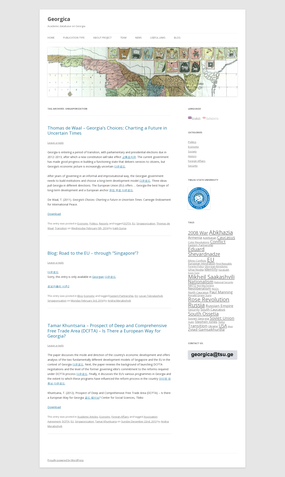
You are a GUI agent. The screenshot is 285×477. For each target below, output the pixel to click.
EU (133, 223)
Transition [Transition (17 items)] (197, 325)
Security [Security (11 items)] (194, 309)
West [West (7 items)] (230, 326)
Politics (93, 223)
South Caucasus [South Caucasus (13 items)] (212, 309)
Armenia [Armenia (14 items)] (195, 237)
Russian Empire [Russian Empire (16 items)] (219, 305)
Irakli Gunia (119, 228)
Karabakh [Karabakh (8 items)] (223, 269)
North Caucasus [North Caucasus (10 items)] (198, 292)
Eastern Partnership (121, 296)
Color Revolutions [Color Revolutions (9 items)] (198, 242)
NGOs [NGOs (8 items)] (215, 288)
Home (51, 37)
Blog (177, 37)
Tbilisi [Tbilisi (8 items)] (221, 322)
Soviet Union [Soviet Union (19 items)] (222, 318)
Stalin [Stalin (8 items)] (191, 322)
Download (54, 214)
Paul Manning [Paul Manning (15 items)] (221, 292)
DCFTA (127, 223)
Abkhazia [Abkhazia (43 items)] (221, 232)
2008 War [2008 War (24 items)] (198, 233)
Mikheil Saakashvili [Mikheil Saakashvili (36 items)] (211, 276)
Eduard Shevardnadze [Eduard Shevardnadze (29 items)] (204, 251)
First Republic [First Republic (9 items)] (224, 263)
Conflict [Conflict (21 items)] (218, 241)
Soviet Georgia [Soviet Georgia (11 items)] (198, 318)
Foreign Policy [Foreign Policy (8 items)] (196, 266)
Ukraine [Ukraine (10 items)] (213, 326)
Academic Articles (87, 416)
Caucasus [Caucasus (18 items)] (226, 237)
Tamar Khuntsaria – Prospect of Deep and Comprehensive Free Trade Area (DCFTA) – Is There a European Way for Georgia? (107, 330)
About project (102, 37)
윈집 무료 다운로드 (121, 190)
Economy (82, 223)
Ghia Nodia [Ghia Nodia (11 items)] (196, 270)
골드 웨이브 (92, 397)
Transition (61, 228)
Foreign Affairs (120, 416)
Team (123, 37)
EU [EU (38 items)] (210, 259)
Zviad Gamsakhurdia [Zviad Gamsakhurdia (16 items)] (206, 329)
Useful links (157, 37)
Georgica (59, 19)
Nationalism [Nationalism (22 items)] (200, 281)
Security (193, 166)
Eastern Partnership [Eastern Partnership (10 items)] (200, 245)
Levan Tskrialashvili (151, 296)
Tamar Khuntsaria (106, 421)
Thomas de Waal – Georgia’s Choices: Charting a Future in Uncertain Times (107, 130)
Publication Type (74, 37)
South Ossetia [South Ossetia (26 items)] (203, 313)
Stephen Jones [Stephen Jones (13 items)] (206, 321)
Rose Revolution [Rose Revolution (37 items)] (208, 299)
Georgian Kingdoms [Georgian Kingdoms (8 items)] (216, 266)
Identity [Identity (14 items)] (211, 269)
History (192, 156)
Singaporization (145, 223)
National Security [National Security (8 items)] (223, 282)
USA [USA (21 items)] (223, 325)
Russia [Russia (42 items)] (196, 305)
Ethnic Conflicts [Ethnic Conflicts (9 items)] (197, 260)
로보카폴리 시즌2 (58, 286)
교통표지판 (129, 157)
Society (192, 151)
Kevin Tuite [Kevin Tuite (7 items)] (194, 273)
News (138, 37)
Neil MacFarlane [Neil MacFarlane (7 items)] (205, 285)
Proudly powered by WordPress (66, 460)
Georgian (98, 277)
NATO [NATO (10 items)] (192, 285)
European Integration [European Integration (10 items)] (201, 263)
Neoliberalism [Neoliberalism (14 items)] (199, 288)
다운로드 (119, 166)
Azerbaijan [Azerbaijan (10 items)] (209, 238)
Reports (103, 223)
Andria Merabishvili (119, 300)
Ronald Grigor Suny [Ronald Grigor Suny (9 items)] (200, 295)
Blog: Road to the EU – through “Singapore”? (93, 253)
